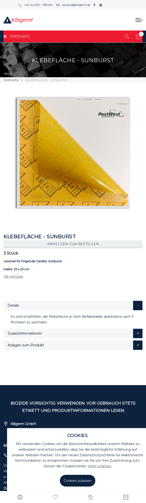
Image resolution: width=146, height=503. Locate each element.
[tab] (73, 305)
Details (13, 305)
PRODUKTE (17, 36)
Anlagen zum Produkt (26, 345)
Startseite (11, 80)
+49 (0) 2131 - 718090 (35, 5)
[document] (77, 460)
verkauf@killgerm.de (73, 5)
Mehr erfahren (99, 466)
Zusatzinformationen (25, 333)
